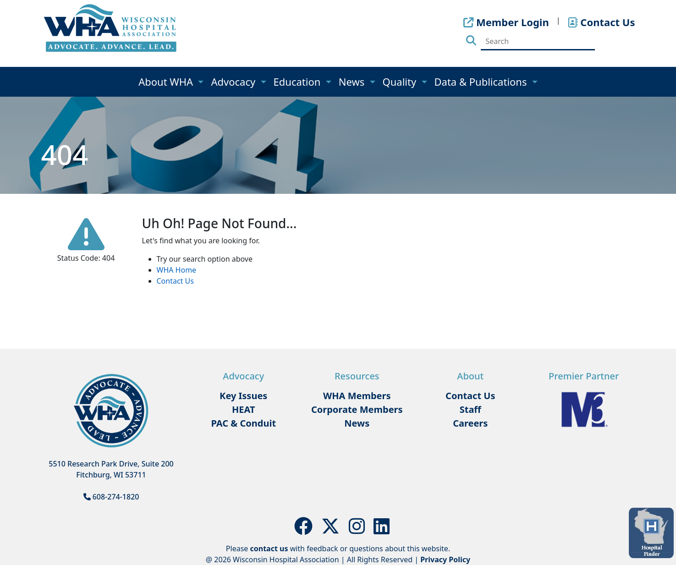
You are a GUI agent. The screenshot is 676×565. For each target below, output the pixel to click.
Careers (470, 423)
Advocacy (234, 81)
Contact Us (175, 281)
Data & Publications (482, 81)
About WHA (167, 81)
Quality (401, 81)
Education (299, 81)
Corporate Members (357, 409)
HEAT (243, 409)
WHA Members (357, 395)
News (353, 81)
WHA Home (177, 270)
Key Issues (243, 395)
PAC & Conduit (243, 423)
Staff (470, 409)
